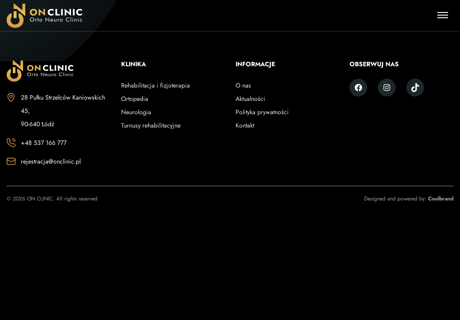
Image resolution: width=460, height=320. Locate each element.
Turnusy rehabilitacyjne (151, 125)
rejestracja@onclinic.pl (51, 161)
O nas (243, 85)
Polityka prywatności (262, 112)
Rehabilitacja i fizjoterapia (155, 85)
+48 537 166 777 (44, 142)
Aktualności (250, 98)
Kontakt (245, 125)
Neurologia (136, 112)
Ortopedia (134, 98)
